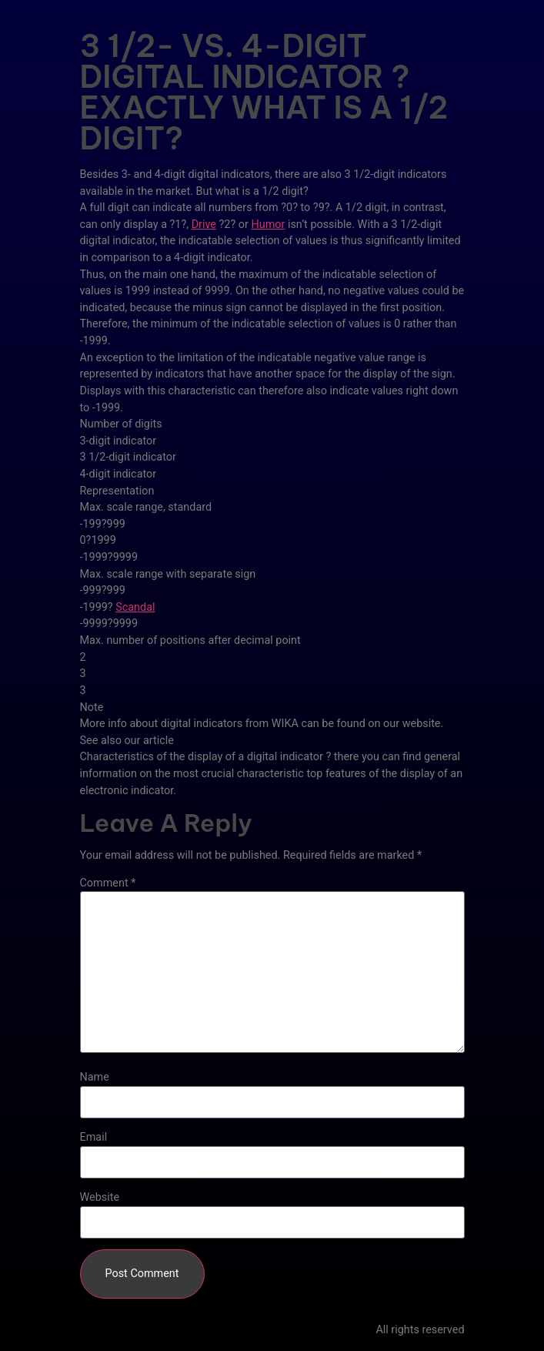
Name (94, 1077)
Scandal (135, 607)
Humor (268, 224)
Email (94, 1137)
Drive (204, 224)
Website (100, 1197)
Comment (108, 883)
